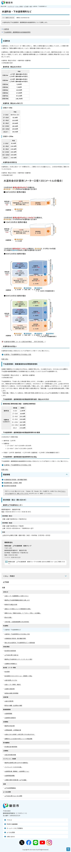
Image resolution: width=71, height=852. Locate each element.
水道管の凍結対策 (10, 689)
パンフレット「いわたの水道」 (13, 767)
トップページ (11, 6)
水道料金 (6, 29)
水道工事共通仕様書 (10, 755)
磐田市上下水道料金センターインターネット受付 (18, 659)
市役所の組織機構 (12, 824)
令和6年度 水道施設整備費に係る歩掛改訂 (17, 622)
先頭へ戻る (4, 359)
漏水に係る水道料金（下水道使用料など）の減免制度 (20, 642)
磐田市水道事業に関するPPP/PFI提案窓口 (16, 762)
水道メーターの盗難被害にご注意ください (16, 596)
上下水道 (26, 6)
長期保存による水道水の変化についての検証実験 (18, 739)
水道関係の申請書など (11, 663)
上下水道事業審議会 (10, 788)
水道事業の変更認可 (10, 718)
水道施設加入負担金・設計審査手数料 (15, 479)
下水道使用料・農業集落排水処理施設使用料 (17, 32)
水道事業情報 (8, 713)
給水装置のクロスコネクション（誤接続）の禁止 (18, 676)
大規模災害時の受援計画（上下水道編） (16, 780)
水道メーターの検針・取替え (13, 684)
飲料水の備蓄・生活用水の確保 (13, 705)
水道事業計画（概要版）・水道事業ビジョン (17, 771)
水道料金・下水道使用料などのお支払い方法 (17, 354)
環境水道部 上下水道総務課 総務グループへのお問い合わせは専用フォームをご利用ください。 (36, 562)
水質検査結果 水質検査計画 (13, 730)
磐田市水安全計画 (10, 726)
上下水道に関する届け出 (11, 655)
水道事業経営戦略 (10, 775)
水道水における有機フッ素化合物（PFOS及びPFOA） (20, 734)
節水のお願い (8, 617)
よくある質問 (11, 832)
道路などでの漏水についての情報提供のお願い (18, 609)
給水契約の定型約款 (10, 486)
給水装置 (7, 671)
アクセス (9, 820)
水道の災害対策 (9, 701)
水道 (31, 6)
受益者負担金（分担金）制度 (13, 483)
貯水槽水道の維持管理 (11, 747)
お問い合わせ (11, 836)
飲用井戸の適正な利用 (11, 604)
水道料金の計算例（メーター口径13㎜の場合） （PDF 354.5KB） (25, 341)
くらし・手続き (19, 6)
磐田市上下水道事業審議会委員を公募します (17, 600)
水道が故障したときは (11, 680)
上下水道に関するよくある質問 (13, 796)
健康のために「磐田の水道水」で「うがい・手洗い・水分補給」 (23, 613)
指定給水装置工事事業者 (11, 693)
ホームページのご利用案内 (15, 828)
